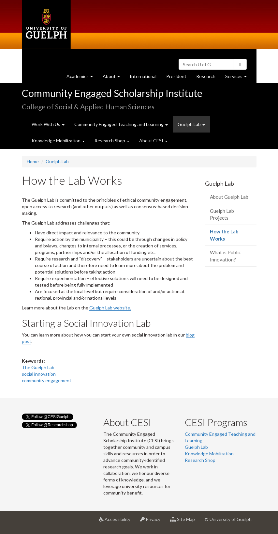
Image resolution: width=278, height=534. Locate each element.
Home (33, 161)
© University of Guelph (228, 519)
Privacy (152, 521)
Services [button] (238, 78)
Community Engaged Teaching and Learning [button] (121, 124)
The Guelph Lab (38, 367)
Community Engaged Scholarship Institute (112, 93)
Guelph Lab (57, 161)
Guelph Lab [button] (191, 124)
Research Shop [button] (112, 140)
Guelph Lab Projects (222, 214)
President (176, 76)
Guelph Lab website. (110, 307)
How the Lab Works (227, 237)
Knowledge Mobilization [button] (58, 140)
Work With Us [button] (48, 124)
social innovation (39, 374)
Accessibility (117, 521)
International (143, 76)
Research (208, 78)
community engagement (46, 380)
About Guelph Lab (229, 197)
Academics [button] (82, 78)
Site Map (185, 521)
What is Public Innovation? (225, 255)
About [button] (114, 78)
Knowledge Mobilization (209, 453)
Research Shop (200, 460)
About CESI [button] (153, 140)
